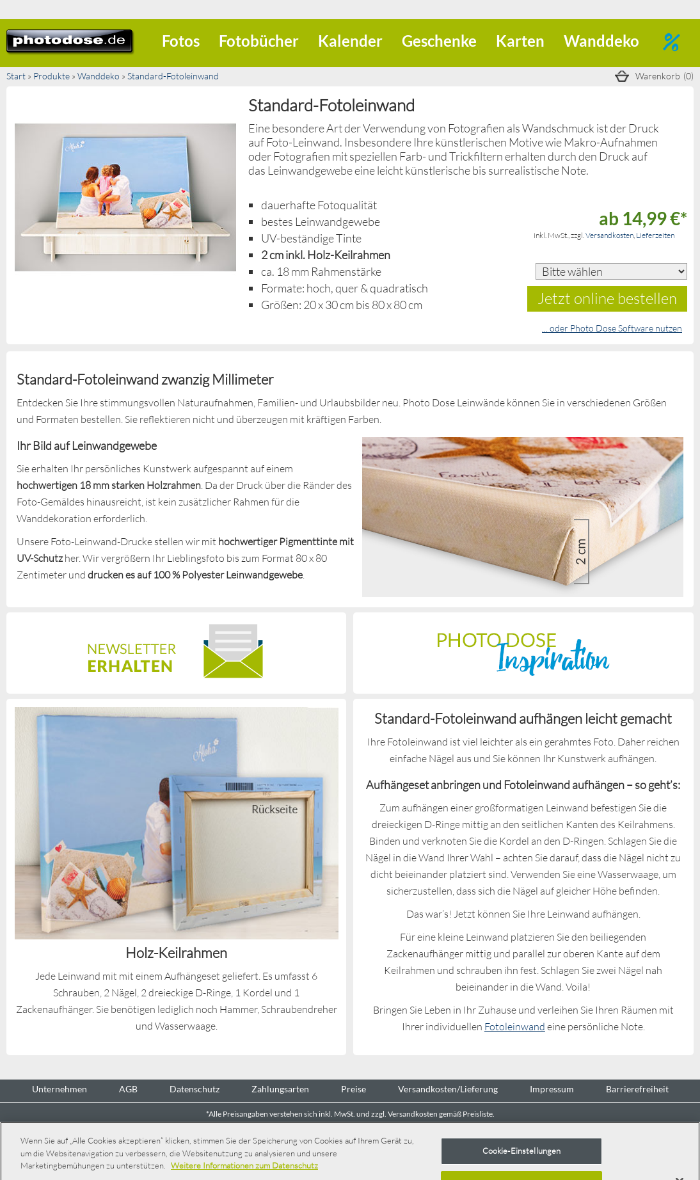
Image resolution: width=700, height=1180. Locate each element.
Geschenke (439, 40)
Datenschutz (194, 1089)
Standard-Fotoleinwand (173, 75)
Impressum (552, 1089)
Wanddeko (601, 40)
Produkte (51, 75)
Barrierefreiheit (637, 1089)
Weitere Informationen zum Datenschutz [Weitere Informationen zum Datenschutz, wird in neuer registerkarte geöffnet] (244, 1165)
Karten (520, 40)
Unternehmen (59, 1089)
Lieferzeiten (655, 235)
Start (16, 75)
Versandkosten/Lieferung (448, 1089)
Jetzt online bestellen (607, 298)
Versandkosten (609, 235)
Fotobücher (259, 40)
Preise (353, 1089)
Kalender (350, 40)
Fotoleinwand (514, 1026)
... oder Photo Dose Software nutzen (612, 328)
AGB (128, 1089)
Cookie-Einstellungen (521, 1150)
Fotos (181, 40)
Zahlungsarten (280, 1089)
